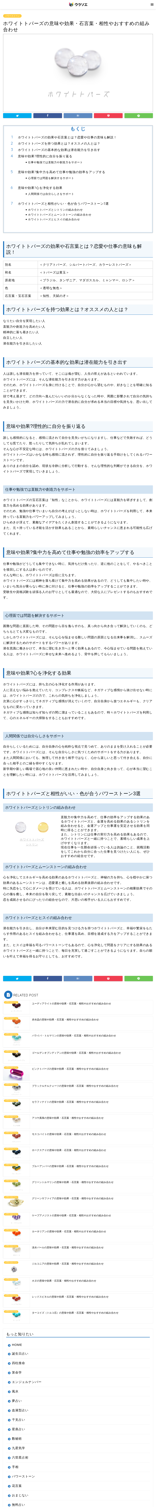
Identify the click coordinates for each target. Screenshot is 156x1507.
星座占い (18, 1429)
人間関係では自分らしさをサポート (51, 193)
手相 (15, 1467)
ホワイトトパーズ (32, 839)
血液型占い (20, 1410)
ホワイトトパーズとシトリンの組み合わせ (55, 209)
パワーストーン (12, 16)
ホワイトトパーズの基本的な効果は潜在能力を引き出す (59, 150)
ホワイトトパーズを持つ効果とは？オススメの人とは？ (59, 143)
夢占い (17, 1400)
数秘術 (17, 1438)
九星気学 (18, 1448)
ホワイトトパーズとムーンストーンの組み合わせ (59, 214)
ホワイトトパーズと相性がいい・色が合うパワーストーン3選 (63, 204)
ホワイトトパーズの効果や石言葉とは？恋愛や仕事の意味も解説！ (67, 137)
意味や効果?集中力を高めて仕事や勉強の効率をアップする (61, 172)
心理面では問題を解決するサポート (51, 178)
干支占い (18, 1419)
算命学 (17, 1372)
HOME (17, 1344)
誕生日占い (20, 1353)
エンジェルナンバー (27, 1382)
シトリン (32, 844)
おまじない (20, 1495)
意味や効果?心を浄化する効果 (40, 188)
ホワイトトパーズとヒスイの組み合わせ (54, 219)
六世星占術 (20, 1457)
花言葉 (17, 1485)
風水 (15, 1391)
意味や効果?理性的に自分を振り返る (45, 156)
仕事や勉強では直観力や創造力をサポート (55, 162)
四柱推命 (18, 1363)
